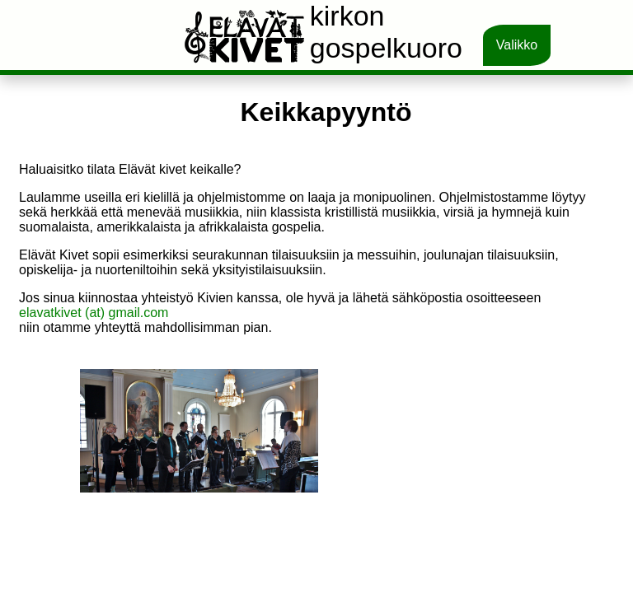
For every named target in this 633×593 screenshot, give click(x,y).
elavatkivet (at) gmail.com (93, 313)
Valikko (516, 45)
